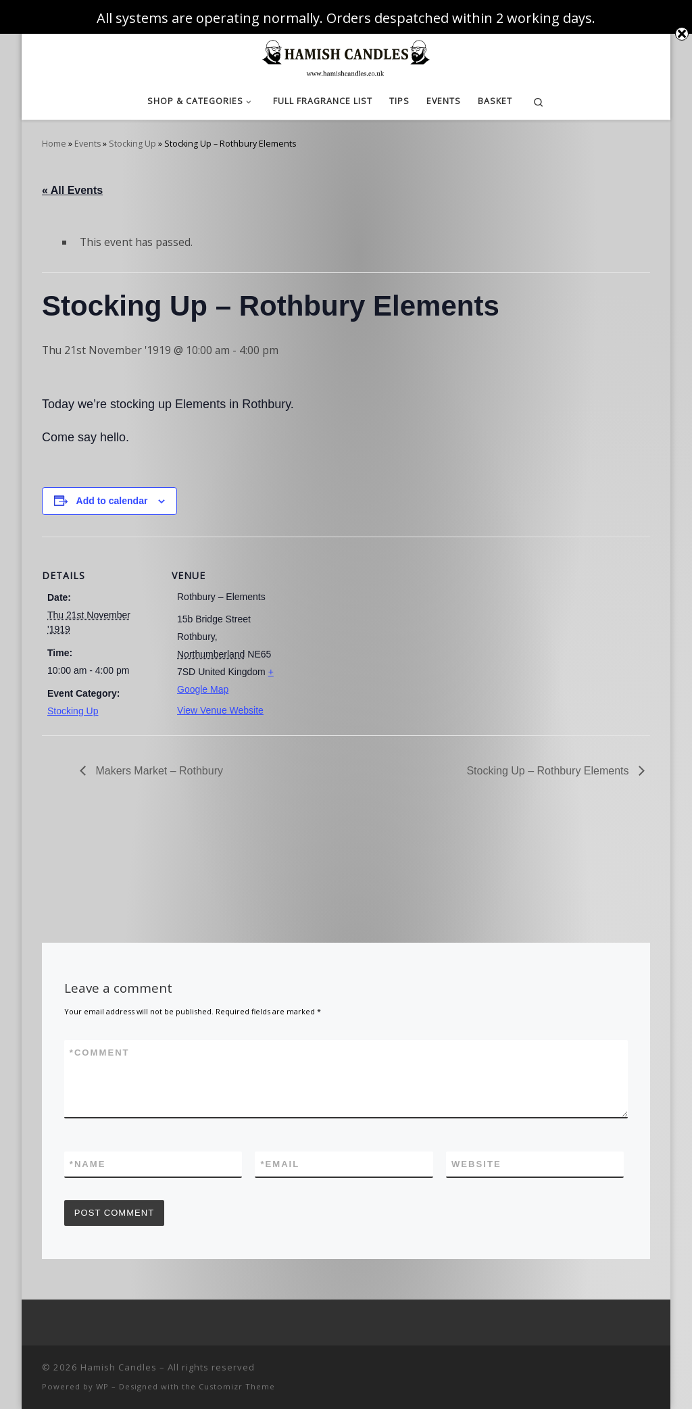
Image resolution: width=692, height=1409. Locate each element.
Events (87, 143)
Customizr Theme (237, 1386)
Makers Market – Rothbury (158, 770)
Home (54, 143)
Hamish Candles (118, 1367)
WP (102, 1386)
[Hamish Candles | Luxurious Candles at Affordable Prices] (346, 56)
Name (88, 1164)
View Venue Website (220, 710)
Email (279, 1164)
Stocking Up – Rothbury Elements (549, 770)
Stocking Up (132, 143)
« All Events (72, 190)
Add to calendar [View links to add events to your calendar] (112, 500)
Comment (100, 1052)
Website (476, 1164)
